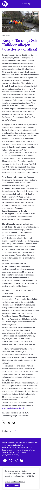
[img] (5, 460)
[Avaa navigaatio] (38, 4)
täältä (30, 476)
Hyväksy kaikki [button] (13, 485)
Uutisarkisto (7, 431)
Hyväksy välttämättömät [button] (15, 482)
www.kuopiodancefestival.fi (13, 408)
